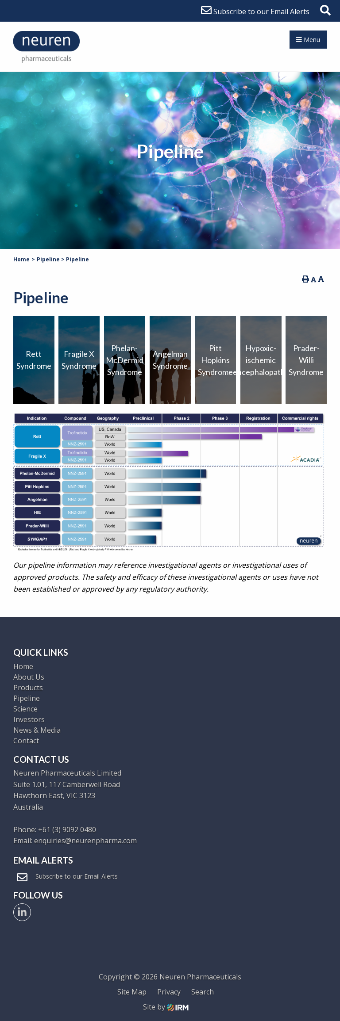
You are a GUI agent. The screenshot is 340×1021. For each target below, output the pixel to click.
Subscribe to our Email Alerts (255, 11)
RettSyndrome (33, 360)
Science (25, 709)
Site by (166, 1007)
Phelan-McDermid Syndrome (124, 360)
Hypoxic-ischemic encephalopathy (261, 360)
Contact (26, 741)
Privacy (169, 992)
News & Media (37, 730)
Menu (308, 39)
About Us (28, 677)
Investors (29, 719)
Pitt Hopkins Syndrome (215, 360)
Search (202, 992)
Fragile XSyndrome (79, 360)
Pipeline (26, 698)
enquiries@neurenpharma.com (85, 840)
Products (28, 687)
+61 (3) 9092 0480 (67, 829)
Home (23, 666)
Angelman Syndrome (170, 360)
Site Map (132, 992)
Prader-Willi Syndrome (306, 360)
